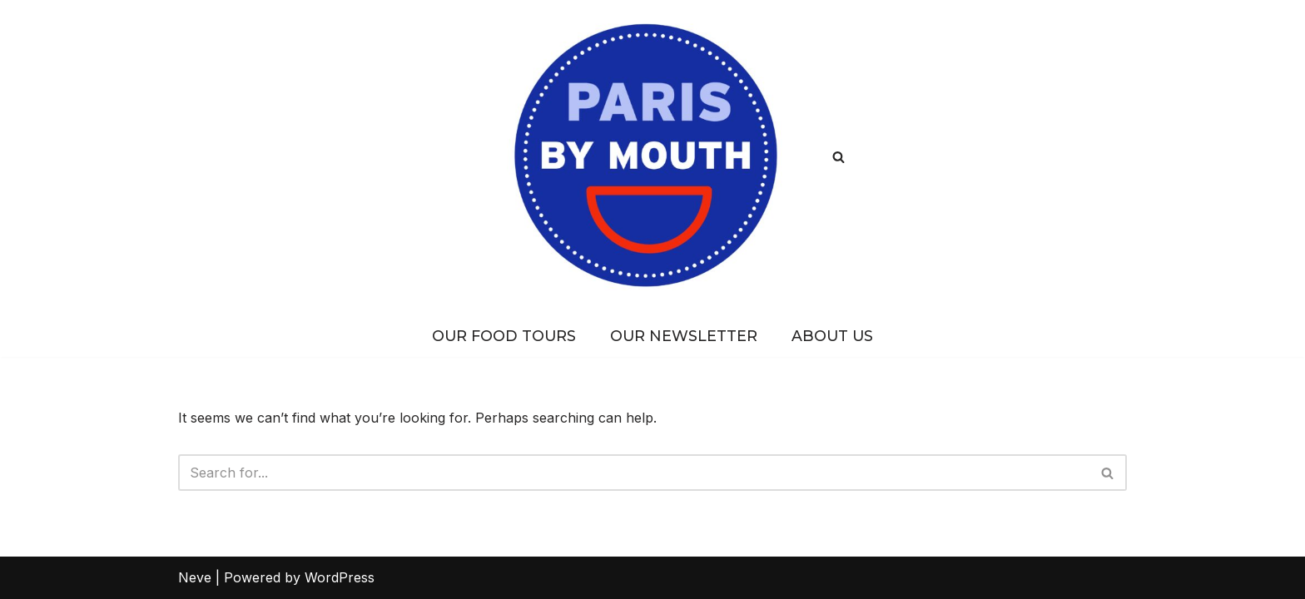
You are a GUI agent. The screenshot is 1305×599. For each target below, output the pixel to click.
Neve (194, 577)
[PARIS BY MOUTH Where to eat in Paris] (653, 157)
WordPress (340, 577)
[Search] (838, 157)
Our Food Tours (504, 335)
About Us (832, 335)
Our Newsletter (683, 335)
